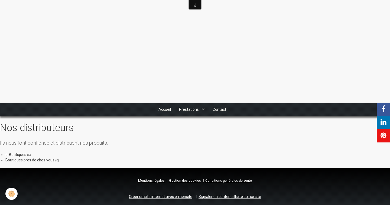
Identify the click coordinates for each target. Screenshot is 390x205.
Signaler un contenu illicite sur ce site (230, 196)
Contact (219, 109)
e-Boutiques (15, 154)
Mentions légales (151, 180)
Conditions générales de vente (228, 180)
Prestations (189, 109)
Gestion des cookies (185, 180)
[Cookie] (11, 194)
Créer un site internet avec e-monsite (160, 196)
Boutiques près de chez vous (29, 160)
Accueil (164, 109)
